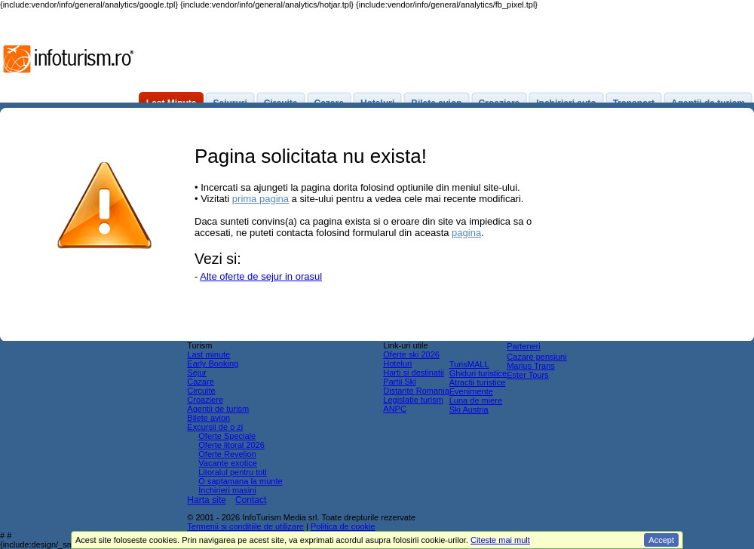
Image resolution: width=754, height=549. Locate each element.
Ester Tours (527, 374)
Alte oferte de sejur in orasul (261, 276)
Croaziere (205, 399)
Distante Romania (416, 390)
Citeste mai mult (500, 539)
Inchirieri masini (227, 490)
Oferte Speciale (227, 435)
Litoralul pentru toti (232, 472)
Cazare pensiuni (537, 356)
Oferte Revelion (227, 454)
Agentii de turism (218, 408)
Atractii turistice (477, 382)
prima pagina (260, 198)
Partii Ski (399, 381)
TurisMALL (469, 364)
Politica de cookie (343, 526)
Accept (661, 539)
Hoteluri (397, 363)
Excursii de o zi (215, 426)
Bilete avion (208, 417)
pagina (466, 232)
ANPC (394, 408)
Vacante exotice (227, 463)
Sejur (197, 372)
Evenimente (471, 391)
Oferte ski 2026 (411, 354)
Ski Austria (469, 409)
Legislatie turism (413, 399)
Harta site (206, 500)
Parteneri (524, 346)
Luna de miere (475, 400)
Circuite (201, 390)
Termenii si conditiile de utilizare (245, 526)
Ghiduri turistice (478, 373)
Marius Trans (531, 365)
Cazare (200, 381)
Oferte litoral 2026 (231, 444)
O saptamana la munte (240, 481)
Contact (250, 500)
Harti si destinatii (413, 372)
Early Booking (212, 363)
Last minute (208, 354)
